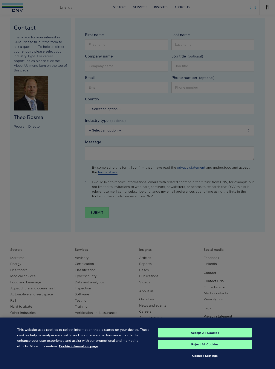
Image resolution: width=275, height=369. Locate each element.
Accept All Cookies (205, 336)
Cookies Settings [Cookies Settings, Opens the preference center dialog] (205, 359)
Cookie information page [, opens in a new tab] (78, 350)
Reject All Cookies (204, 348)
